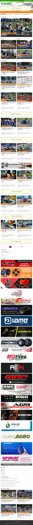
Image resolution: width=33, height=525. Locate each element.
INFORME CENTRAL (7, 99)
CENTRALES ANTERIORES (5, 512)
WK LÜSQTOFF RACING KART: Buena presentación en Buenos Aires (23, 47)
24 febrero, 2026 (19, 517)
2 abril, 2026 (19, 74)
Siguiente (21, 246)
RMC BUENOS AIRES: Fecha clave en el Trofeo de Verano (15, 34)
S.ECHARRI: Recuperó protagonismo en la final (7, 485)
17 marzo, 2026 (19, 502)
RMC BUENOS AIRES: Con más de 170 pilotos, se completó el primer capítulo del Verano (24, 515)
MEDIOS (3, 44)
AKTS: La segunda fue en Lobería (7, 56)
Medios (2, 38)
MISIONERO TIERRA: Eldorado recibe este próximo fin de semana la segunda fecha (8, 46)
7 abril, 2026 (3, 35)
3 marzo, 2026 (3, 516)
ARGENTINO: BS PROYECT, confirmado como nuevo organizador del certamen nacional (8, 87)
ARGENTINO (3, 84)
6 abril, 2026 (19, 57)
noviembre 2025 (3, 474)
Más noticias (3, 60)
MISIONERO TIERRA (6, 44)
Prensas (19, 38)
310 (17, 246)
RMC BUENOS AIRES (20, 70)
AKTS (2, 55)
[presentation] (30, 17)
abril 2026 (2, 468)
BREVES (3, 70)
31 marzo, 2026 (19, 88)
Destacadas (3, 17)
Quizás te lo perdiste (5, 488)
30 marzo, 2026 (4, 57)
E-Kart (6, 35)
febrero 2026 (3, 470)
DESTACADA (3, 99)
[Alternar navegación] (2, 12)
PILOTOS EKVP (3, 151)
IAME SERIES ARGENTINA (12, 512)
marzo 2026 (2, 469)
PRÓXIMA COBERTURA (23, 69)
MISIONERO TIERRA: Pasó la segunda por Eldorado (25, 14)
